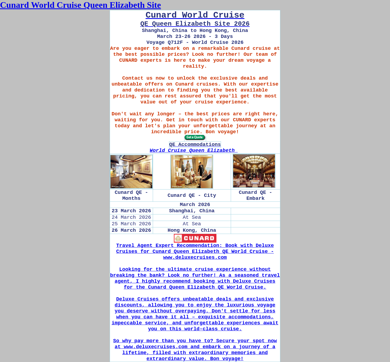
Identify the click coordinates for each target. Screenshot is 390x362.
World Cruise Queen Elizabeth (194, 151)
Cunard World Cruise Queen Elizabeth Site (80, 5)
